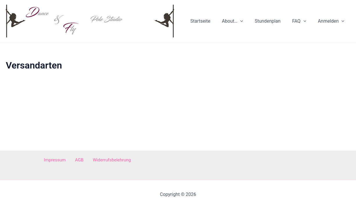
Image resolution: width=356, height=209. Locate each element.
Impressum (58, 160)
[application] (248, 22)
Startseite (211, 22)
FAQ (303, 22)
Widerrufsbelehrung (108, 160)
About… (240, 22)
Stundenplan (273, 22)
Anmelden (332, 22)
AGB (78, 160)
